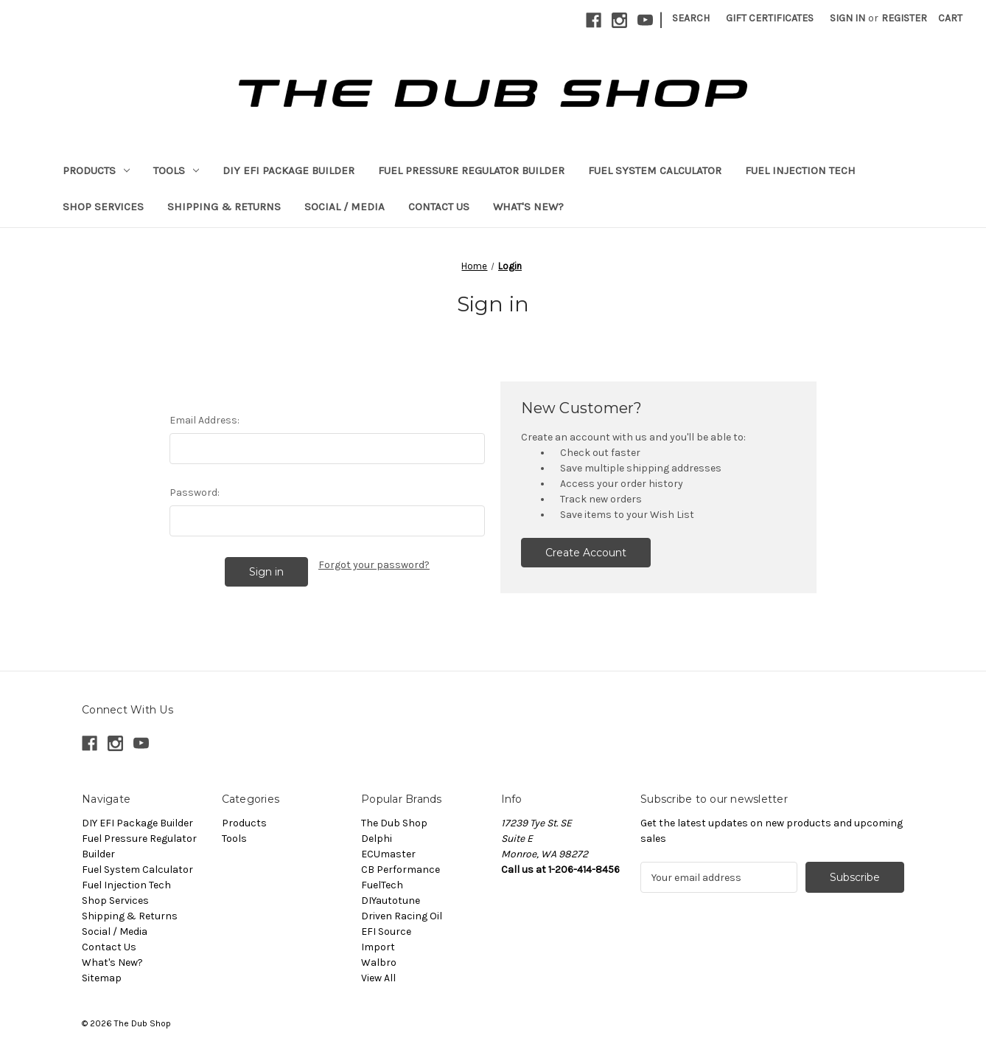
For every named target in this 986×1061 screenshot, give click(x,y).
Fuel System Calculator (654, 170)
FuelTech (382, 885)
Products (96, 170)
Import (378, 947)
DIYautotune (390, 900)
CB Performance (400, 869)
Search (691, 18)
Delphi (376, 838)
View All (378, 978)
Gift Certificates (770, 18)
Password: (194, 492)
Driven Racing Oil (401, 916)
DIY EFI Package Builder (288, 170)
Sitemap (102, 978)
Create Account (585, 552)
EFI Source (386, 931)
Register (904, 18)
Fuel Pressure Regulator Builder (471, 170)
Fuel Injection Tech (800, 170)
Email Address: (204, 420)
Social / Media (344, 206)
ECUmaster (388, 854)
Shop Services (103, 206)
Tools (176, 170)
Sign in (847, 18)
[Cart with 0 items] (950, 18)
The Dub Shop (394, 823)
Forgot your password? (374, 565)
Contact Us (438, 206)
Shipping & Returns (224, 206)
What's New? (528, 206)
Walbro (378, 962)
